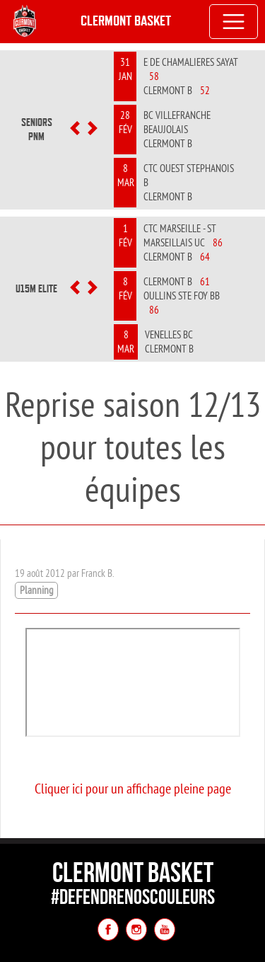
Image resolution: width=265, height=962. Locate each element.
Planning (36, 590)
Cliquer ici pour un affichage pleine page (133, 788)
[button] (75, 129)
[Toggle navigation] (234, 22)
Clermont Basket (126, 21)
